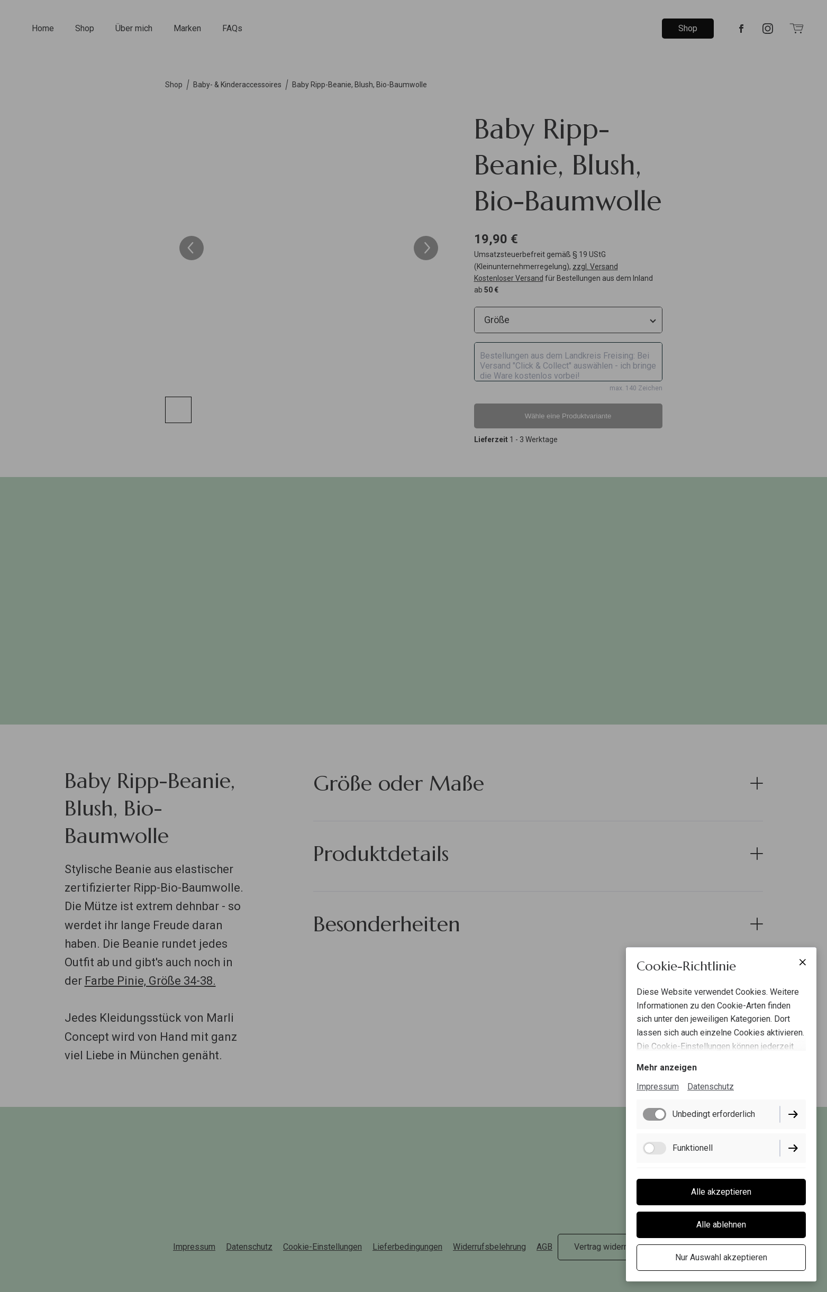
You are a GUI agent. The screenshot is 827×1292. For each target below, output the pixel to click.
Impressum (658, 1087)
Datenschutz (710, 1087)
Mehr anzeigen (667, 1067)
